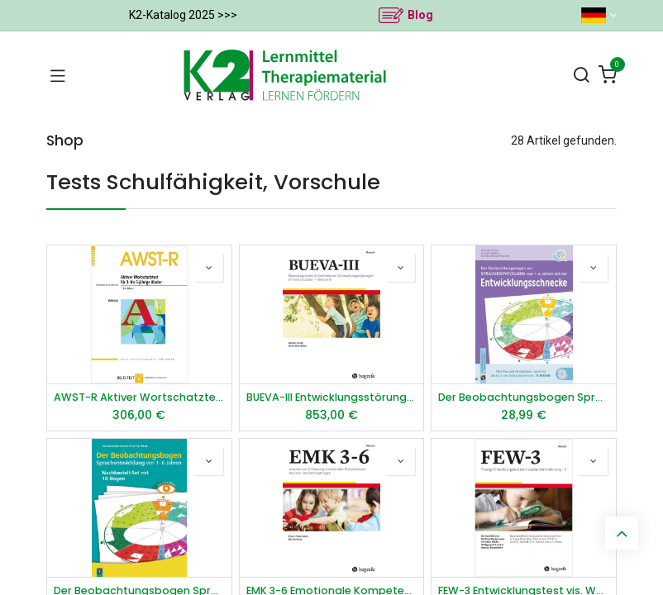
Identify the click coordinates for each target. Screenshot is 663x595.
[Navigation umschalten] (57, 75)
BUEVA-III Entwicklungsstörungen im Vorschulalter (331, 397)
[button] (209, 268)
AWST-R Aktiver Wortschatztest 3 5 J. (139, 397)
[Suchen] (581, 75)
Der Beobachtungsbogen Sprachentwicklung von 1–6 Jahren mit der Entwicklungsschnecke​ (523, 397)
